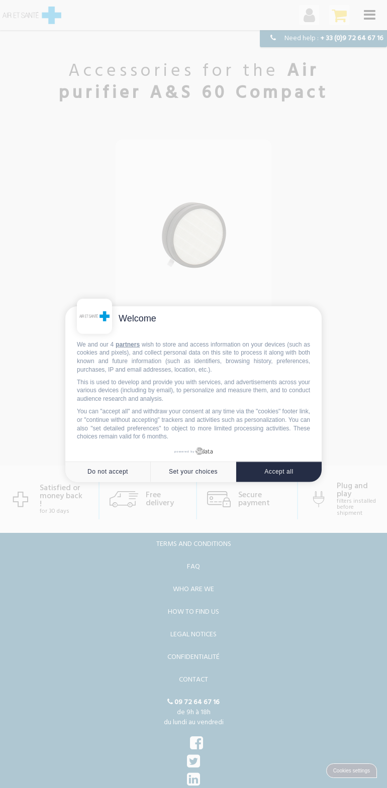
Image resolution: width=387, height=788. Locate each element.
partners (128, 344)
